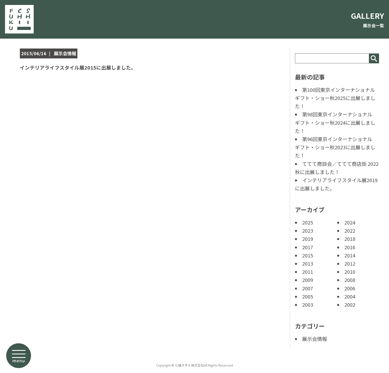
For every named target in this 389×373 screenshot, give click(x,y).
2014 (349, 255)
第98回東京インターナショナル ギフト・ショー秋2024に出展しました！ (336, 122)
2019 (307, 238)
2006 (349, 288)
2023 (307, 230)
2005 (307, 296)
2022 (349, 230)
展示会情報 (314, 338)
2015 (307, 255)
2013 (307, 263)
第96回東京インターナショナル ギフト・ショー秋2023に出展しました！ (336, 147)
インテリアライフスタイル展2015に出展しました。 (89, 67)
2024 (349, 222)
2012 (349, 263)
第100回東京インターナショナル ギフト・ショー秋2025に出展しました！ (337, 98)
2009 (307, 279)
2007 (307, 288)
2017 (307, 247)
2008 (349, 279)
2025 (307, 222)
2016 (349, 247)
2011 (307, 271)
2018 (349, 238)
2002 (349, 304)
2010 (349, 271)
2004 (349, 296)
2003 (307, 304)
